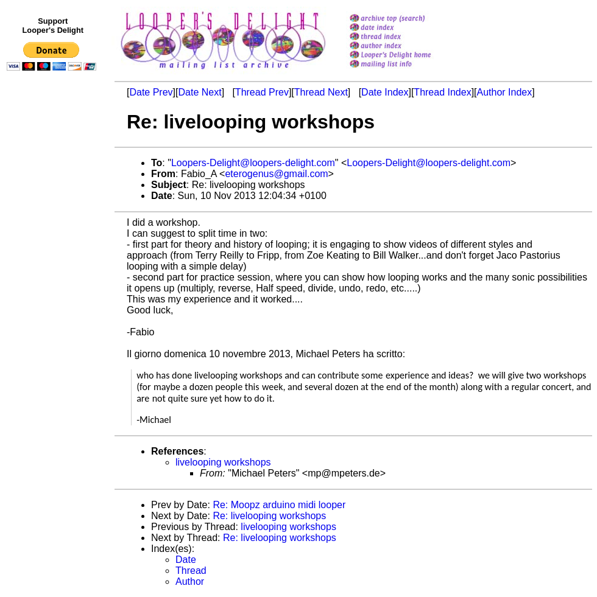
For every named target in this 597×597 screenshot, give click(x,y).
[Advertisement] (53, 326)
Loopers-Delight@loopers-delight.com (253, 163)
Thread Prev (262, 92)
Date (185, 559)
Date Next (199, 92)
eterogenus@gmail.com (276, 174)
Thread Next (321, 92)
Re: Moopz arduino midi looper (279, 505)
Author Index (504, 92)
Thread (191, 570)
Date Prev (150, 92)
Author (189, 581)
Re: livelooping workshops (269, 516)
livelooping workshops (223, 462)
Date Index (384, 92)
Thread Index (442, 92)
